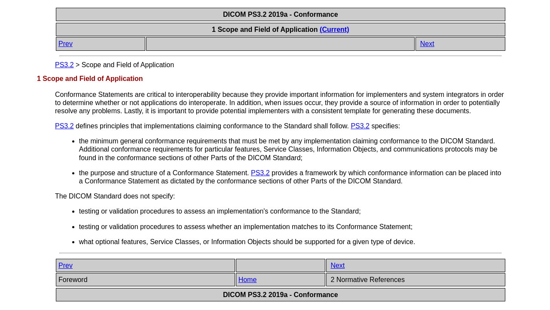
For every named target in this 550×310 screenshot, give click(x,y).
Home (247, 279)
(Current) (334, 29)
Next (427, 43)
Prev (65, 43)
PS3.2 (64, 64)
